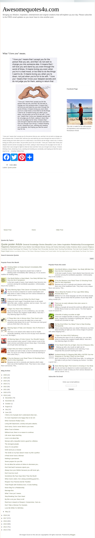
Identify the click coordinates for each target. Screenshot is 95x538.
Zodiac (68, 247)
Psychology (16, 249)
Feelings (34, 249)
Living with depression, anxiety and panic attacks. (21, 423)
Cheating (42, 251)
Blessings (37, 251)
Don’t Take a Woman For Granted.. (16, 505)
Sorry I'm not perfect (11, 447)
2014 (5, 527)
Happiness (5, 247)
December (8, 398)
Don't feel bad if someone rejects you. (17, 467)
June (7, 412)
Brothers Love (13, 251)
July (6, 409)
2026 (5, 375)
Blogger (72, 535)
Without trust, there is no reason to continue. (19, 432)
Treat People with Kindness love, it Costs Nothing (21, 485)
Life (52, 247)
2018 (5, 515)
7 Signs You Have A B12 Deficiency (19, 309)
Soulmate (51, 249)
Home (34, 230)
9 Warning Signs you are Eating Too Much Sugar (23, 299)
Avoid (80, 249)
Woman (42, 247)
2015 (5, 524)
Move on (24, 251)
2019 (5, 395)
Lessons (84, 247)
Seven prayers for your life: (14, 461)
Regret (3, 251)
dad (77, 249)
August (7, 406)
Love (54, 245)
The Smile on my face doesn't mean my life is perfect (22, 453)
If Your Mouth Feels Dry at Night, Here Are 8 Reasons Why (74, 345)
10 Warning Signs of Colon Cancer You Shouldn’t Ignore (25, 339)
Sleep (31, 251)
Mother (29, 247)
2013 (5, 530)
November (8, 401)
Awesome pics (16, 247)
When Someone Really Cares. (15, 421)
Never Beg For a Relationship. (15, 487)
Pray (81, 251)
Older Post (59, 230)
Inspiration (66, 245)
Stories (42, 245)
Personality (45, 249)
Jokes (59, 245)
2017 (5, 518)
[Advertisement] (15, 35)
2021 (5, 389)
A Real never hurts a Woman (14, 455)
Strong (48, 247)
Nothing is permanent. (12, 458)
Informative (62, 247)
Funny (24, 247)
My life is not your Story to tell (14, 499)
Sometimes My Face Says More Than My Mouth (21, 476)
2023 (5, 383)
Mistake (77, 251)
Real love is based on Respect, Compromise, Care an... (23, 502)
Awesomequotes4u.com (31, 9)
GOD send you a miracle (13, 450)
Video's (91, 251)
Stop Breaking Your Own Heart (15, 496)
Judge (63, 251)
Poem (39, 249)
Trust (30, 249)
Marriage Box (9, 490)
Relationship (76, 245)
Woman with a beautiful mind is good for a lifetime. (21, 441)
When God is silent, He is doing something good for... (22, 479)
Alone (79, 247)
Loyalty (73, 251)
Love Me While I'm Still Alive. (14, 508)
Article (19, 244)
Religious (91, 247)
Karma (67, 251)
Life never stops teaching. (13, 435)
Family (56, 247)
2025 (5, 378)
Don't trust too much (11, 473)
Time (88, 251)
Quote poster (12, 167)
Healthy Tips (55, 251)
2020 (5, 392)
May (6, 511)
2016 (5, 521)
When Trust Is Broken (12, 429)
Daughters (86, 249)
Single (7, 251)
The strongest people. (12, 444)
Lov (70, 251)
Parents (91, 249)
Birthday (69, 249)
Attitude (37, 247)
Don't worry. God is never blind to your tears (19, 426)
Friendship (4, 249)
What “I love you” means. (13, 493)
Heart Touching (59, 249)
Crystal (50, 251)
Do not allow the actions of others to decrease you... (22, 464)
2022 (5, 386)
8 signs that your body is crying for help (20, 349)
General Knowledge (31, 245)
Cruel (46, 251)
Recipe (84, 251)
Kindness (74, 247)
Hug (60, 251)
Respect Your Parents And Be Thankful (17, 482)
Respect (25, 249)
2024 (5, 381)
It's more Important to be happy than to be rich (20, 418)
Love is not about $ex (12, 438)
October (8, 403)
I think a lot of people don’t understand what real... (21, 415)
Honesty (10, 249)
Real (65, 249)
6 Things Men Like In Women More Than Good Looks (25, 318)
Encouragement (87, 245)
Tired (74, 249)
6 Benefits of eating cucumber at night (67, 314)
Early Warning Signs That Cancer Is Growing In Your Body (26, 289)
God (33, 247)
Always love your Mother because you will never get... (22, 470)
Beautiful (48, 245)
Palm (28, 251)
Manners (19, 251)
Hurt (21, 249)
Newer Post (7, 230)
